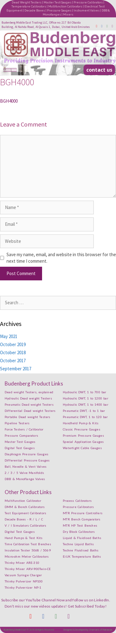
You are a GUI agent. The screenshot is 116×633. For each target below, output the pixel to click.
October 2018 (13, 352)
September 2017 (15, 369)
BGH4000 (9, 101)
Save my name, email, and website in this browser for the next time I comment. (61, 258)
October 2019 (13, 344)
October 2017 (13, 360)
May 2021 (8, 336)
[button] (99, 70)
